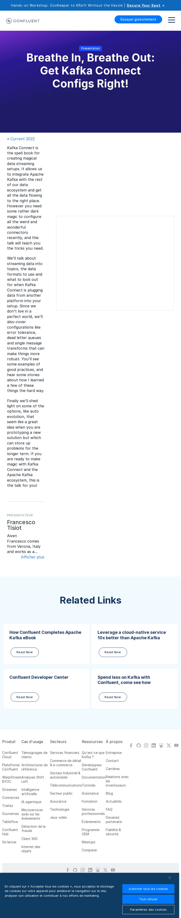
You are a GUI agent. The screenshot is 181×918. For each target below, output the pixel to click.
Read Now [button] (24, 652)
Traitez (7, 806)
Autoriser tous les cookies (148, 889)
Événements (91, 822)
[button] (46, 644)
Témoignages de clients (34, 755)
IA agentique (31, 802)
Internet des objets (30, 849)
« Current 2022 (21, 138)
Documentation (94, 777)
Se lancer (9, 842)
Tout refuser (148, 899)
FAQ (109, 809)
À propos (114, 741)
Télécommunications (66, 785)
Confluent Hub (10, 832)
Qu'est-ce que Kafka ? (93, 755)
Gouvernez (10, 814)
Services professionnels (93, 811)
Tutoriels (88, 785)
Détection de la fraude (33, 828)
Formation (89, 801)
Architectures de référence (34, 767)
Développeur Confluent (92, 767)
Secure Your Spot (144, 5)
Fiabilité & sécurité (113, 832)
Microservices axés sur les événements (32, 814)
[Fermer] (169, 877)
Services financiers (64, 753)
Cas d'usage (32, 741)
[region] (89, 895)
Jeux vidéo (58, 817)
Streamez (9, 789)
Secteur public (61, 793)
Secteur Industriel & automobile (65, 775)
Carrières (113, 769)
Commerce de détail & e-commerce (65, 763)
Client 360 (29, 839)
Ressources (92, 741)
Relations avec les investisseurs (117, 781)
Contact (112, 761)
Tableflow (10, 822)
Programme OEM (90, 832)
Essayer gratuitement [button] (138, 19)
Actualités (114, 801)
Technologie (59, 809)
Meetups (88, 842)
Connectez (10, 798)
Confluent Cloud (10, 755)
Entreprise (114, 753)
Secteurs (58, 741)
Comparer (89, 850)
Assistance (90, 793)
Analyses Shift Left (32, 779)
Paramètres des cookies (148, 909)
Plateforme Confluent (11, 767)
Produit (9, 741)
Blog (109, 793)
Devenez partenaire (114, 819)
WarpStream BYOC (11, 779)
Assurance (58, 801)
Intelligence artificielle (30, 791)
